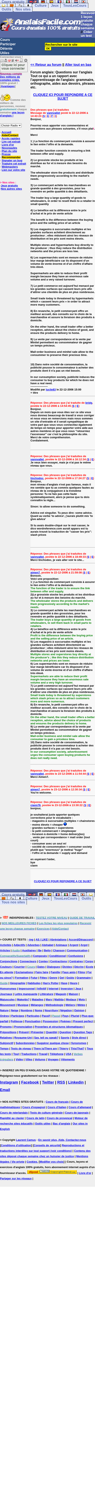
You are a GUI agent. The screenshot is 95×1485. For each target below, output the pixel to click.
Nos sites (23, 9)
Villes (29, 1059)
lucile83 (51, 389)
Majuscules (7, 999)
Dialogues (53, 966)
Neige (14, 1010)
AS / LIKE (42, 939)
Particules (33, 1015)
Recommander (11, 157)
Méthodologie (54, 1004)
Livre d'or (8, 144)
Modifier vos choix (52, 1161)
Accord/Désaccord (81, 939)
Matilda (59, 999)
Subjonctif (6, 1043)
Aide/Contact (9, 135)
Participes (17, 1015)
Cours (5, 40)
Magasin (61, 994)
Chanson (59, 950)
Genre (53, 977)
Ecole (89, 966)
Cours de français (57, 1101)
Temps (4, 1048)
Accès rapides (10, 138)
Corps (89, 961)
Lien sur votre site (13, 169)
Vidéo (19, 1059)
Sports (65, 1037)
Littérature (46, 994)
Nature (4, 1010)
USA (69, 1054)
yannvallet (53, 112)
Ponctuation (33, 1021)
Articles (5, 950)
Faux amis (69, 972)
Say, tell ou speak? (46, 1037)
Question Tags (82, 1032)
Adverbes (33, 945)
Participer (8, 44)
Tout (16, 1054)
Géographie (17, 983)
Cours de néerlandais (14, 1112)
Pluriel (75, 1015)
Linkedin (76, 1082)
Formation (22, 977)
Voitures (40, 1059)
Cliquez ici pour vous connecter (13, 66)
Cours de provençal (59, 1118)
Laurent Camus (26, 1139)
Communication (77, 950)
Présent (24, 1032)
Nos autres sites (11, 188)
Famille (55, 972)
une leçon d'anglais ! (12, 114)
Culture (41, 5)
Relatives (6, 1037)
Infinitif (41, 988)
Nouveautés (9, 147)
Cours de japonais (77, 1112)
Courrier (19, 966)
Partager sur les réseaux (16, 1178)
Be (40, 950)
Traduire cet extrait (14, 163)
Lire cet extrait (11, 141)
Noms (38, 1010)
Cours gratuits (13, 894)
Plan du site (9, 151)
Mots (82, 999)
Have (64, 983)
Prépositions (8, 1032)
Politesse (17, 1021)
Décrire (79, 966)
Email (5, 1090)
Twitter (48, 1082)
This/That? (78, 1048)
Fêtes (43, 977)
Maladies (37, 999)
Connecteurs (28, 961)
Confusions (75, 955)
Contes (43, 961)
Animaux (61, 945)
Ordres (4, 1015)
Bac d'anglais (61, 1123)
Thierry (63, 1048)
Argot (84, 945)
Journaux (6, 994)
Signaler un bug (12, 160)
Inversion (67, 988)
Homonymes (8, 988)
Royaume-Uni (23, 1037)
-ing (30, 939)
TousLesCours (74, 5)
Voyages (53, 1059)
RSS (61, 1082)
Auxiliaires (29, 950)
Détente (6, 48)
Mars (49, 999)
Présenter (37, 1032)
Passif (46, 1015)
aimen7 (35, 572)
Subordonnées (25, 1043)
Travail (43, 1054)
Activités (5, 945)
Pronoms (6, 1026)
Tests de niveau (21, 1048)
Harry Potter (51, 983)
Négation (66, 1010)
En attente (6, 972)
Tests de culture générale (46, 1112)
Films (81, 972)
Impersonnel (27, 988)
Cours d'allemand (80, 1107)
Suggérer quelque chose (53, 1043)
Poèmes (65, 1021)
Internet (53, 988)
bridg (88, 402)
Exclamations (24, 972)
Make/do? (23, 999)
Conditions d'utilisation (16, 1145)
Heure (74, 983)
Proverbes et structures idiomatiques (59, 1026)
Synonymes (78, 1043)
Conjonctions (8, 961)
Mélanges (37, 1004)
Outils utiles (43, 1123)
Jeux (55, 5)
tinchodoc (36, 478)
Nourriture (51, 1010)
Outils (6, 9)
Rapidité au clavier (12, 1118)
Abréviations (58, 939)
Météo (81, 1004)
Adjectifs (19, 945)
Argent (73, 945)
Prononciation (23, 1026)
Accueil (6, 132)
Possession (50, 1021)
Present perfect (83, 1021)
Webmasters (10, 166)
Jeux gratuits (9, 185)
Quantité (51, 1032)
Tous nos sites (13, 902)
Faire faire (41, 972)
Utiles (4, 53)
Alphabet (48, 945)
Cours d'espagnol (33, 1107)
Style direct (79, 1037)
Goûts (70, 977)
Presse (6, 154)
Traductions (29, 1054)
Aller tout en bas (78, 64)
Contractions (58, 961)
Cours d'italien (56, 1107)
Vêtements (68, 1059)
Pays (65, 1015)
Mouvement (7, 1004)
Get (61, 977)
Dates (41, 966)
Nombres (26, 1010)
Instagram (9, 1082)
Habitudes (34, 983)
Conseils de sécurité (47, 1145)
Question (65, 1032)
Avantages (7, 86)
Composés (40, 955)
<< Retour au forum (45, 64)
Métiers (70, 1004)
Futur (34, 977)
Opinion (79, 1010)
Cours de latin (35, 1118)
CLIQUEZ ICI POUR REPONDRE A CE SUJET (62, 96)
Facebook (30, 1082)
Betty (47, 950)
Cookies (32, 1161)
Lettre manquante (25, 994)
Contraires (76, 961)
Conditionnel (57, 955)
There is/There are (45, 1048)
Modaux (71, 999)
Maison (73, 994)
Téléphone (57, 1054)
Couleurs (6, 966)
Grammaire (83, 977)
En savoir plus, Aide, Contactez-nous (62, 1139)
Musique (23, 1004)
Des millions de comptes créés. (11, 77)
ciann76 (35, 805)
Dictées (67, 966)
